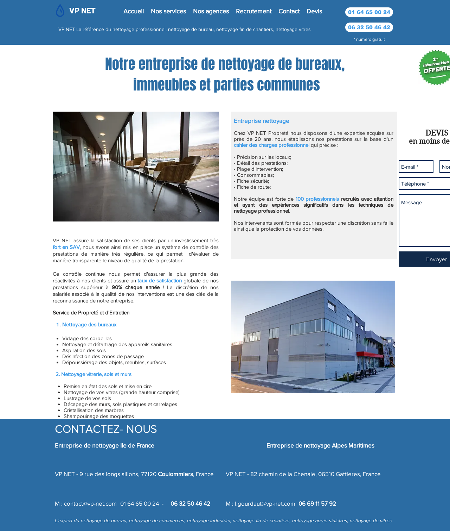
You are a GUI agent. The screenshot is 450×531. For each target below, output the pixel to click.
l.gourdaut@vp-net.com (265, 503)
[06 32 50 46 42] (369, 27)
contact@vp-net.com (90, 503)
